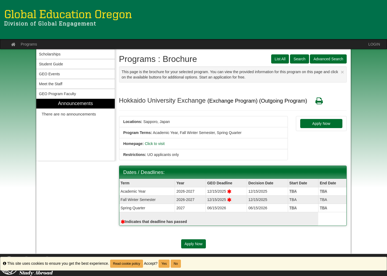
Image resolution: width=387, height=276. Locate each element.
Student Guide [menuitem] (51, 64)
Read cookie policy (126, 264)
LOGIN (374, 44)
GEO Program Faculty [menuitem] (57, 94)
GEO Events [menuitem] (49, 74)
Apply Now (321, 123)
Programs (29, 44)
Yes (164, 264)
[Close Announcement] (342, 72)
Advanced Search (328, 59)
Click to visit (155, 143)
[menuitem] (75, 130)
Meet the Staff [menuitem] (50, 84)
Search (299, 59)
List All (280, 59)
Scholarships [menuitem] (49, 54)
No (176, 264)
